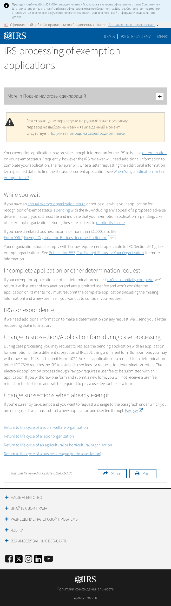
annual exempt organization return (57, 204)
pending (63, 210)
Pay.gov (134, 410)
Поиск (108, 36)
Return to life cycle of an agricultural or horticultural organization (58, 445)
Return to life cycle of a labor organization (39, 436)
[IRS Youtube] (48, 559)
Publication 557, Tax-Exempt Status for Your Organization (96, 253)
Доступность (85, 597)
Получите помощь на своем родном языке (87, 133)
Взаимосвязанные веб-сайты (39, 541)
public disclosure (110, 223)
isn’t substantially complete (130, 280)
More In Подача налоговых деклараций (85, 96)
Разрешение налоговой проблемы (44, 519)
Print (146, 474)
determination (154, 153)
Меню (162, 36)
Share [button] (116, 474)
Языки (17, 530)
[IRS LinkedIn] (38, 560)
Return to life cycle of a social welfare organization (46, 427)
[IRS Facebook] (9, 559)
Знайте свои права (29, 508)
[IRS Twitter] (19, 560)
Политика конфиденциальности (85, 589)
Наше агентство (26, 497)
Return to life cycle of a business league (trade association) (52, 454)
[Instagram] (28, 559)
